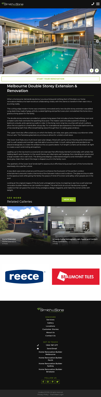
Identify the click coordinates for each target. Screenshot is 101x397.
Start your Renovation (50, 79)
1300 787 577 (52, 345)
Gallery (50, 323)
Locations (50, 326)
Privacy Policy (43, 394)
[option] (50, 41)
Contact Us (50, 336)
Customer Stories (50, 329)
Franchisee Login (56, 394)
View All (69, 199)
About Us (50, 332)
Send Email (52, 349)
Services (50, 320)
